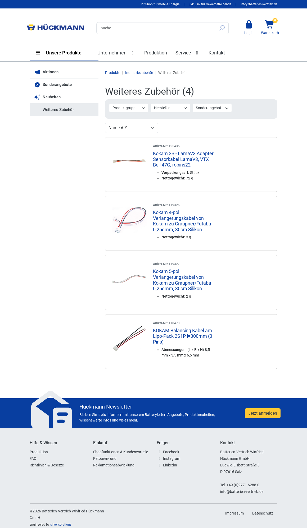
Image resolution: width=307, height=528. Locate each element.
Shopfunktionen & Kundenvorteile (120, 452)
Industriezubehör (139, 73)
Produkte (112, 73)
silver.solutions (60, 524)
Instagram (171, 458)
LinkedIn (170, 465)
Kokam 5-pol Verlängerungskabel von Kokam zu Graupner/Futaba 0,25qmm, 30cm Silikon (182, 279)
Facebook (171, 452)
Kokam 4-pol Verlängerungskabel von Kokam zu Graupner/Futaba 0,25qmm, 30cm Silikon (182, 221)
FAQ (33, 458)
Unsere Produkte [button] (58, 52)
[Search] (156, 28)
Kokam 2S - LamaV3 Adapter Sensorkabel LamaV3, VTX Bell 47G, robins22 (183, 159)
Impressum (234, 513)
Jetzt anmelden (262, 413)
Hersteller (170, 108)
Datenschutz (262, 513)
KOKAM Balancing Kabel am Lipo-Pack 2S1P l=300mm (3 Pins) (182, 336)
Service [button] (187, 52)
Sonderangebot (212, 108)
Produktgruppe (129, 108)
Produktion (155, 52)
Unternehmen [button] (116, 52)
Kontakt (217, 52)
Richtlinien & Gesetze (47, 465)
